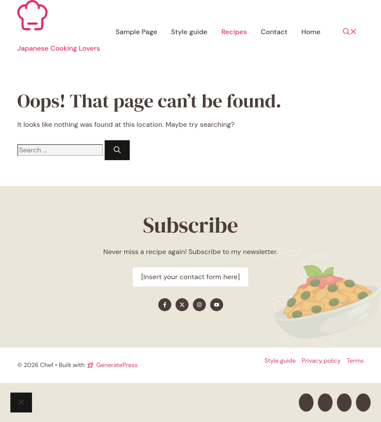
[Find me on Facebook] (164, 304)
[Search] (117, 150)
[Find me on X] (182, 304)
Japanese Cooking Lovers (58, 48)
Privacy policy (321, 360)
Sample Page (136, 31)
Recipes (234, 31)
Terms (355, 360)
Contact (274, 31)
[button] (350, 32)
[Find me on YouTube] (216, 304)
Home (310, 31)
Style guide (189, 31)
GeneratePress (117, 365)
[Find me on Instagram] (199, 304)
